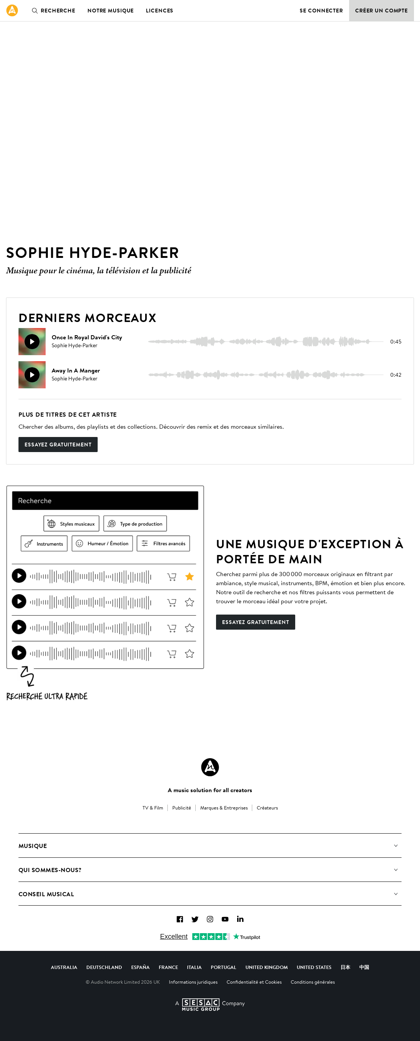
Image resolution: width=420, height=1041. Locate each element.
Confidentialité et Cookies (254, 981)
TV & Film (153, 807)
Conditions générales (313, 981)
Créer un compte (381, 10)
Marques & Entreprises (224, 807)
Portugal (223, 967)
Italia (194, 967)
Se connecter (321, 10)
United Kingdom (266, 967)
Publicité (181, 807)
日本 (345, 967)
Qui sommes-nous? (50, 870)
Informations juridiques (193, 981)
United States (314, 967)
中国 (364, 967)
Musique (32, 846)
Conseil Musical (46, 894)
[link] (12, 11)
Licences (159, 10)
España (140, 967)
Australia (64, 967)
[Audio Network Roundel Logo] (210, 767)
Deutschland (104, 967)
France (168, 967)
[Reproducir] (32, 341)
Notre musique (110, 10)
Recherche (52, 11)
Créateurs (267, 807)
